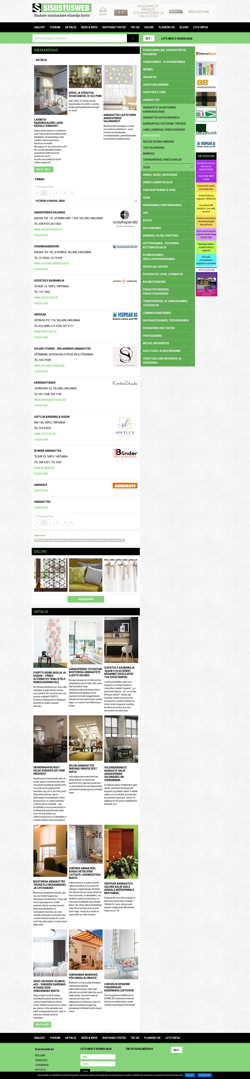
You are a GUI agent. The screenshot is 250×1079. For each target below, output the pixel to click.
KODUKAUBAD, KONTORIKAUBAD (168, 205)
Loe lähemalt (204, 1075)
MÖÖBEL (168, 69)
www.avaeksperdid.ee (48, 229)
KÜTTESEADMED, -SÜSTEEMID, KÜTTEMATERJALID (161, 245)
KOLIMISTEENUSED (154, 281)
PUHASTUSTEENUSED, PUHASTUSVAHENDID (156, 291)
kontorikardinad (77, 540)
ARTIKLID (70, 27)
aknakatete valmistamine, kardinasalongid (159, 109)
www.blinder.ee (44, 468)
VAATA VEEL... (43, 169)
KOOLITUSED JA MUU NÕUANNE (168, 350)
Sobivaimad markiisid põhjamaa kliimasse (83, 976)
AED (168, 212)
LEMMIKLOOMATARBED (157, 313)
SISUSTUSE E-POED (154, 92)
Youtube (213, 38)
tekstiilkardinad (154, 147)
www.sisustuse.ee (46, 297)
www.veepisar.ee (45, 331)
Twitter (149, 1057)
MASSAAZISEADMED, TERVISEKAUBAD (166, 320)
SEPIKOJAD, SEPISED (155, 266)
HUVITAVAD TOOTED (114, 27)
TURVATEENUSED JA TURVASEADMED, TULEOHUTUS (168, 303)
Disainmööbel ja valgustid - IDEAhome (206, 197)
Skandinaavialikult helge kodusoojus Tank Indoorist (49, 770)
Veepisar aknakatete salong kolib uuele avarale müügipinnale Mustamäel (119, 888)
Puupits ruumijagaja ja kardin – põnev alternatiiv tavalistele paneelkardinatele (49, 677)
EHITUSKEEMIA (168, 228)
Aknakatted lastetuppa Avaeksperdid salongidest (119, 118)
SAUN (168, 197)
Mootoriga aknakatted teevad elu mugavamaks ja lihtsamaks (49, 885)
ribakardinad (151, 135)
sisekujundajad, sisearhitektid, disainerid (164, 52)
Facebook (206, 38)
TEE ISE (135, 27)
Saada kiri (41, 235)
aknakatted (41, 540)
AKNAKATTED (168, 99)
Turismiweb (41, 1065)
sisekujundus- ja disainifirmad (164, 61)
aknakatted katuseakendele (161, 117)
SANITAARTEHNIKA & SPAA (168, 190)
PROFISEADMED (168, 335)
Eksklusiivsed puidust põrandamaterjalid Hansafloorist (206, 221)
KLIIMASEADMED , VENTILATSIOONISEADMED (159, 257)
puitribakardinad (58, 540)
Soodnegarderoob (46, 246)
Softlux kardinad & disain (52, 416)
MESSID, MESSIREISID (156, 343)
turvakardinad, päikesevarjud (162, 159)
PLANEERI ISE (167, 27)
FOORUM (55, 27)
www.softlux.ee (45, 433)
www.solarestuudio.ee (49, 365)
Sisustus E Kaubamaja (49, 280)
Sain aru (190, 1075)
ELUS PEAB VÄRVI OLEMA (206, 178)
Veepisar (40, 314)
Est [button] (149, 38)
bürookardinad (116, 540)
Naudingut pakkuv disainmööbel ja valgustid (206, 247)
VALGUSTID (168, 77)
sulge (168, 167)
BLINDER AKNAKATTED (47, 450)
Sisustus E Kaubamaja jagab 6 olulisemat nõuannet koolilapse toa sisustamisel (119, 672)
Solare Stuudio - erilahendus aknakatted (62, 348)
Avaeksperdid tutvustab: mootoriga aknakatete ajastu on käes (85, 672)
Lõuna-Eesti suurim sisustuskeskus (206, 187)
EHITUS (168, 220)
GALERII (149, 27)
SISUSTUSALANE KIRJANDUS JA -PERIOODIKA (168, 360)
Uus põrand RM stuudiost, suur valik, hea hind (206, 208)
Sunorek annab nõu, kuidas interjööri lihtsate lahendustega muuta (85, 873)
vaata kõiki (85, 599)
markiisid (149, 153)
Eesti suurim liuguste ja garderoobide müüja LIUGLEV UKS (206, 234)
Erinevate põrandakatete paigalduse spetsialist (206, 260)
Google (156, 1057)
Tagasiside (41, 1060)
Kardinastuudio (44, 382)
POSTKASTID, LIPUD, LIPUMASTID (163, 274)
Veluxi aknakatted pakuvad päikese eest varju (83, 769)
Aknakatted (42, 501)
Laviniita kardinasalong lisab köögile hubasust (48, 123)
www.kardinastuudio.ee (50, 399)
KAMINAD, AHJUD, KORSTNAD (160, 235)
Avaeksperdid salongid (49, 212)
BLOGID (184, 27)
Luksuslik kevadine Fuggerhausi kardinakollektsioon (119, 987)
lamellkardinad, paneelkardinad (164, 129)
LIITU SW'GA (200, 27)
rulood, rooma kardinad (158, 141)
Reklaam (40, 1055)
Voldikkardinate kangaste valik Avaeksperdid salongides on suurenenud (115, 774)
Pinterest (200, 38)
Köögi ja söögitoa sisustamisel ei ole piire (85, 94)
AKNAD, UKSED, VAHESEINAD (168, 174)
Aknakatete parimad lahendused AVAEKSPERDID (206, 166)
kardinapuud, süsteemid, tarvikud (164, 123)
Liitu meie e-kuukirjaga (176, 38)
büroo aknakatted (97, 540)
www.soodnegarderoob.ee (51, 263)
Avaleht (39, 27)
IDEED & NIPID (89, 27)
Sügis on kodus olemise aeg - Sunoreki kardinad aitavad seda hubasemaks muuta (49, 985)
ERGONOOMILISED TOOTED (159, 328)
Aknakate (40, 484)
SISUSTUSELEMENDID (168, 84)
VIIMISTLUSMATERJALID (168, 182)
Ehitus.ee (40, 1069)
